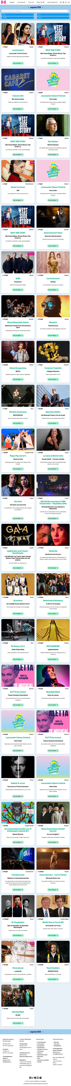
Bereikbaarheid (41, 1047)
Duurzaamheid (40, 1045)
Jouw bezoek (21, 2)
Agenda (12, 2)
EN (69, 2)
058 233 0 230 (6, 1060)
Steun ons (40, 2)
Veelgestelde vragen (42, 1054)
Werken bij (39, 1053)
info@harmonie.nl (7, 1061)
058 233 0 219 (56, 1052)
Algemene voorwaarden (40, 1081)
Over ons (31, 2)
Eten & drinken (40, 1044)
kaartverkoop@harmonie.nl (25, 1056)
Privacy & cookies (29, 1081)
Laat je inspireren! (52, 2)
